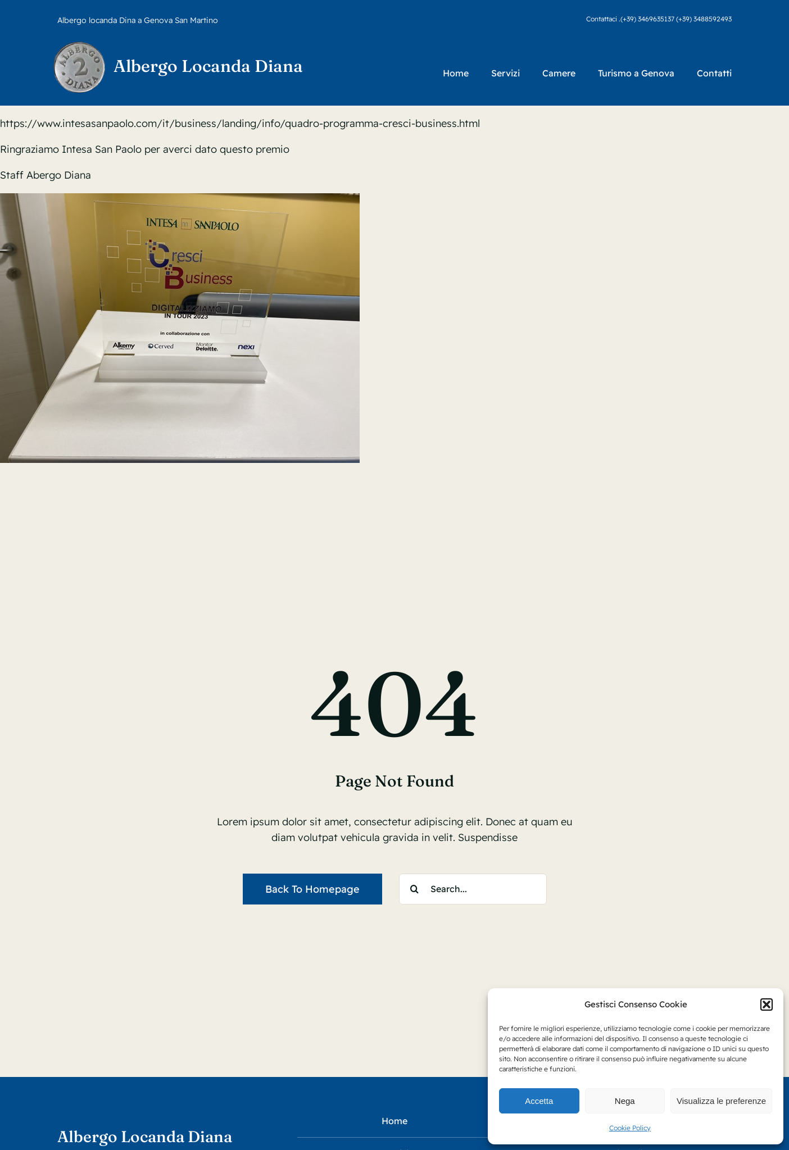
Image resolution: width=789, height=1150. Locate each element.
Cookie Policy (630, 1128)
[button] (766, 1004)
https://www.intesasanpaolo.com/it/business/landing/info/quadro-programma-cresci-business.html (240, 123)
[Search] (414, 889)
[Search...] (473, 889)
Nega (625, 1101)
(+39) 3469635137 (647, 19)
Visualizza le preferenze (721, 1101)
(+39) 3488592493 (704, 19)
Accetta (539, 1101)
